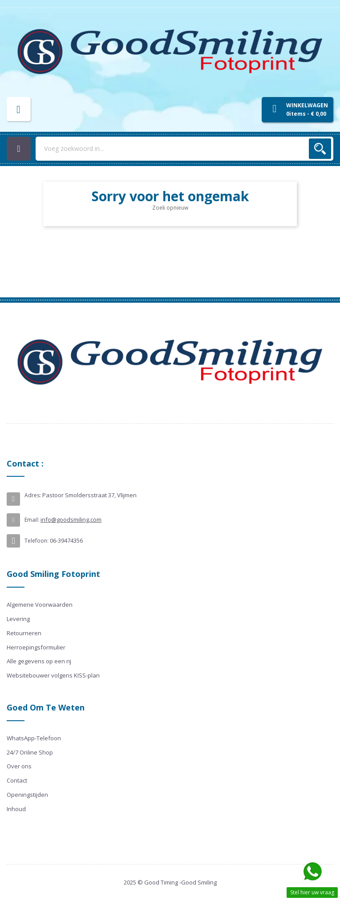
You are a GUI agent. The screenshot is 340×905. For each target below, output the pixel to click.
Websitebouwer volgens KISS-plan (53, 675)
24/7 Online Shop (30, 752)
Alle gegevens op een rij (39, 661)
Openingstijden (27, 795)
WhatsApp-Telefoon (34, 738)
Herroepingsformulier (36, 647)
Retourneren (24, 633)
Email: (31, 520)
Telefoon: (36, 540)
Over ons (19, 766)
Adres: (32, 495)
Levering (18, 619)
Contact (17, 780)
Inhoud (16, 809)
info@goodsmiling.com (70, 519)
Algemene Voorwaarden (40, 605)
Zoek (320, 148)
